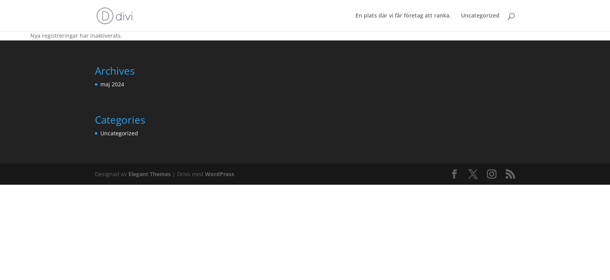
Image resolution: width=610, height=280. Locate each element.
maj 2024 (112, 84)
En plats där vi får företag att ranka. (403, 16)
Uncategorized (480, 16)
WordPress (219, 174)
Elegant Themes (149, 174)
